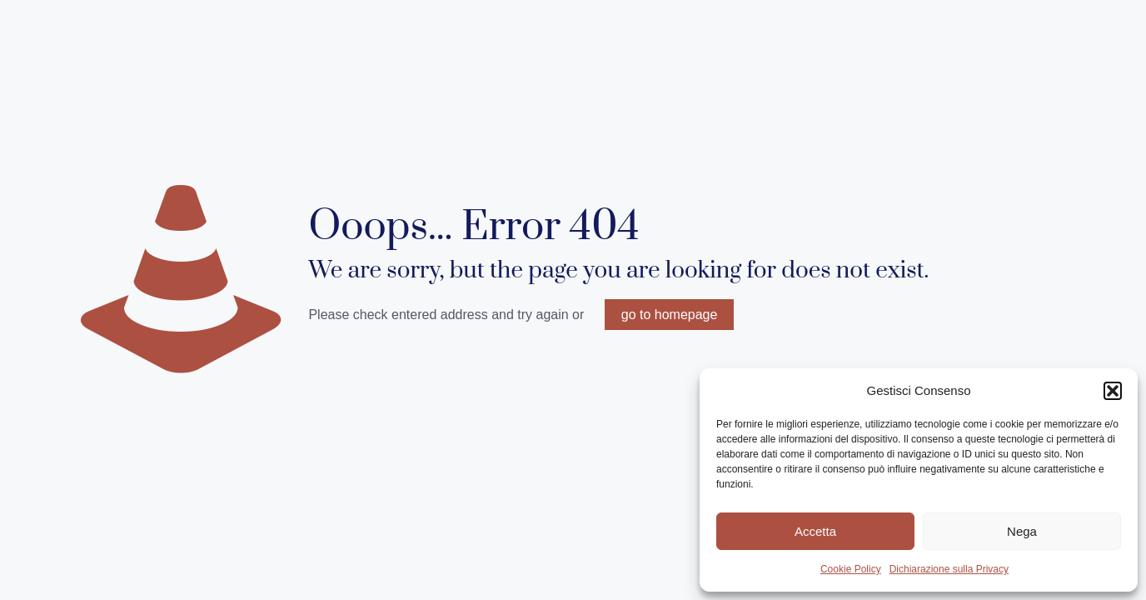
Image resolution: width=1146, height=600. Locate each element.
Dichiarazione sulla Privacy (949, 569)
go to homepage (669, 315)
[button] (1112, 390)
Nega (1022, 531)
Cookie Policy (850, 569)
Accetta (815, 531)
